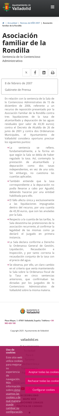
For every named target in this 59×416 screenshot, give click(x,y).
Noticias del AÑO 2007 (30, 23)
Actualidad (12, 23)
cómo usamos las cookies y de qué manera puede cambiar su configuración (14, 400)
